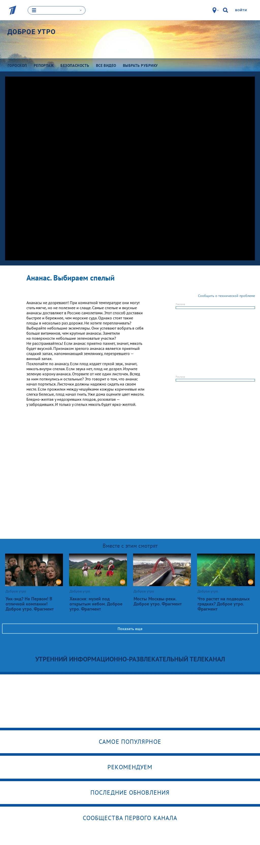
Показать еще (130, 628)
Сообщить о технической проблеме (226, 295)
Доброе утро (31, 31)
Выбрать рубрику (140, 65)
